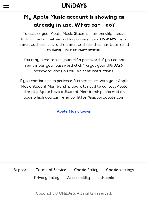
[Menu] (6, 6)
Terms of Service (51, 170)
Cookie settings (120, 170)
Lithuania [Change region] (106, 178)
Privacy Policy (46, 178)
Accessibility (78, 178)
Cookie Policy (86, 170)
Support (21, 170)
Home (74, 5)
